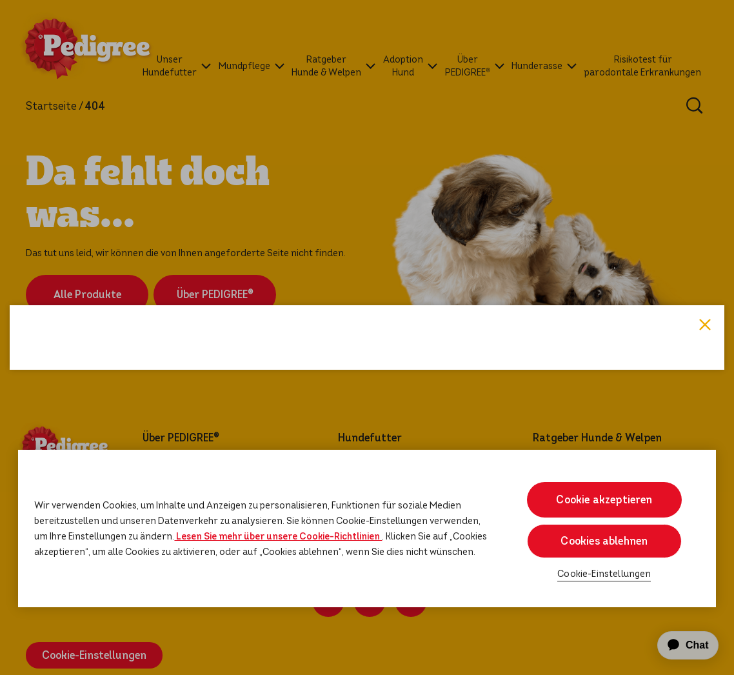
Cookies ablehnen (604, 541)
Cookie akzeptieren (604, 499)
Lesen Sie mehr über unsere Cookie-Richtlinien (278, 536)
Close (705, 155)
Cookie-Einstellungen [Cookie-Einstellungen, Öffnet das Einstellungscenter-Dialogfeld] (604, 574)
